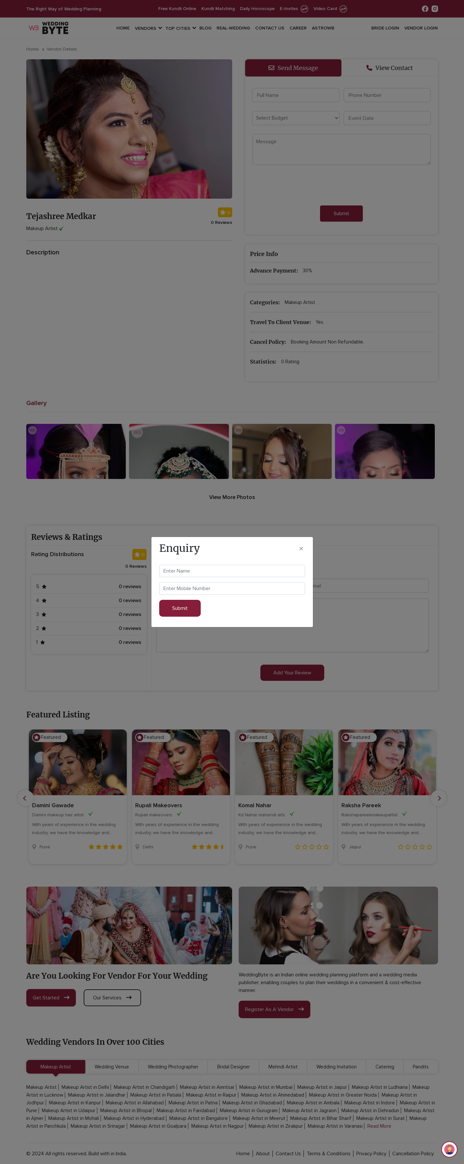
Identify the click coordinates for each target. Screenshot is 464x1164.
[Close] (301, 548)
